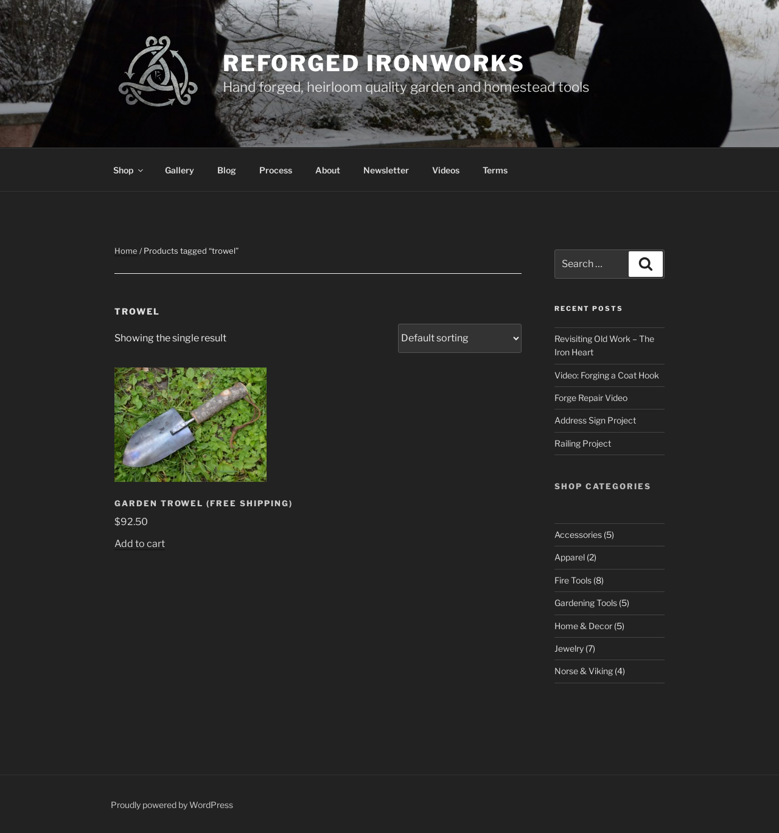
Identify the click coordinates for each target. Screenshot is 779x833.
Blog (226, 170)
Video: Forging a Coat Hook (606, 375)
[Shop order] (460, 338)
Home (126, 251)
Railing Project (582, 443)
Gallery (179, 170)
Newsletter (386, 170)
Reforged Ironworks (374, 63)
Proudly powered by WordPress (172, 805)
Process (275, 170)
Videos (445, 170)
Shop (129, 170)
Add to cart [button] (139, 543)
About (327, 170)
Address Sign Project (595, 420)
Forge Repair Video (590, 397)
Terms (495, 170)
